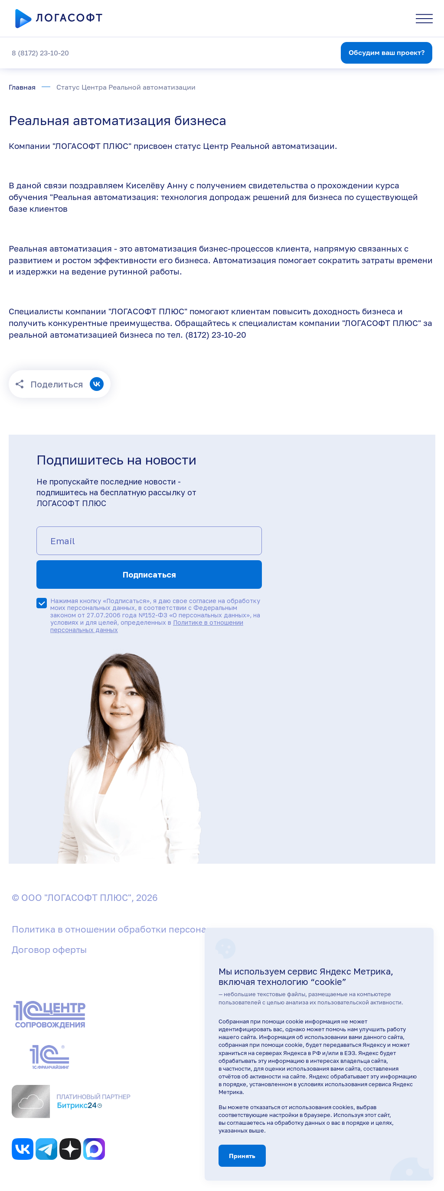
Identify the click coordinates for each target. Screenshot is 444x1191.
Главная (22, 87)
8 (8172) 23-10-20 (40, 52)
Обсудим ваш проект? (386, 52)
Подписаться (149, 574)
